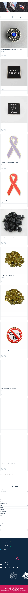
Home (1, 499)
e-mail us (5, 564)
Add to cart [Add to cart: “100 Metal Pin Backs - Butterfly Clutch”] (4, 317)
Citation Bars (2, 489)
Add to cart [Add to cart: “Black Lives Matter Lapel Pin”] (4, 129)
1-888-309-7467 (22, 588)
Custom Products (3, 521)
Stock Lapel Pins (3, 491)
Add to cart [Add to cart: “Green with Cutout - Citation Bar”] (4, 430)
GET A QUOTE (5, 542)
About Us (2, 509)
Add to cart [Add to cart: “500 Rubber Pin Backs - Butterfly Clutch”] (4, 242)
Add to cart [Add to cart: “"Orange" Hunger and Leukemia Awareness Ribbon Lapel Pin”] (4, 204)
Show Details (4, 55)
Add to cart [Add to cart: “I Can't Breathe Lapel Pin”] (4, 91)
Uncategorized (3, 493)
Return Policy (2, 513)
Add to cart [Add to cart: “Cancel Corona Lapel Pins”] (4, 355)
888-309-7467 (8, 562)
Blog (1, 515)
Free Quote (2, 501)
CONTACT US (5, 549)
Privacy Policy (3, 511)
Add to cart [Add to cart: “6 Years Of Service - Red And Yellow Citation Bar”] (4, 468)
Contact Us (2, 507)
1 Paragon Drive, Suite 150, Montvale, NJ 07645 (10, 588)
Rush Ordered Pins (3, 503)
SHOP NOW (6, 545)
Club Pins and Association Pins (6, 523)
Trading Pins (2, 525)
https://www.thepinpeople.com (14, 589)
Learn (1, 505)
